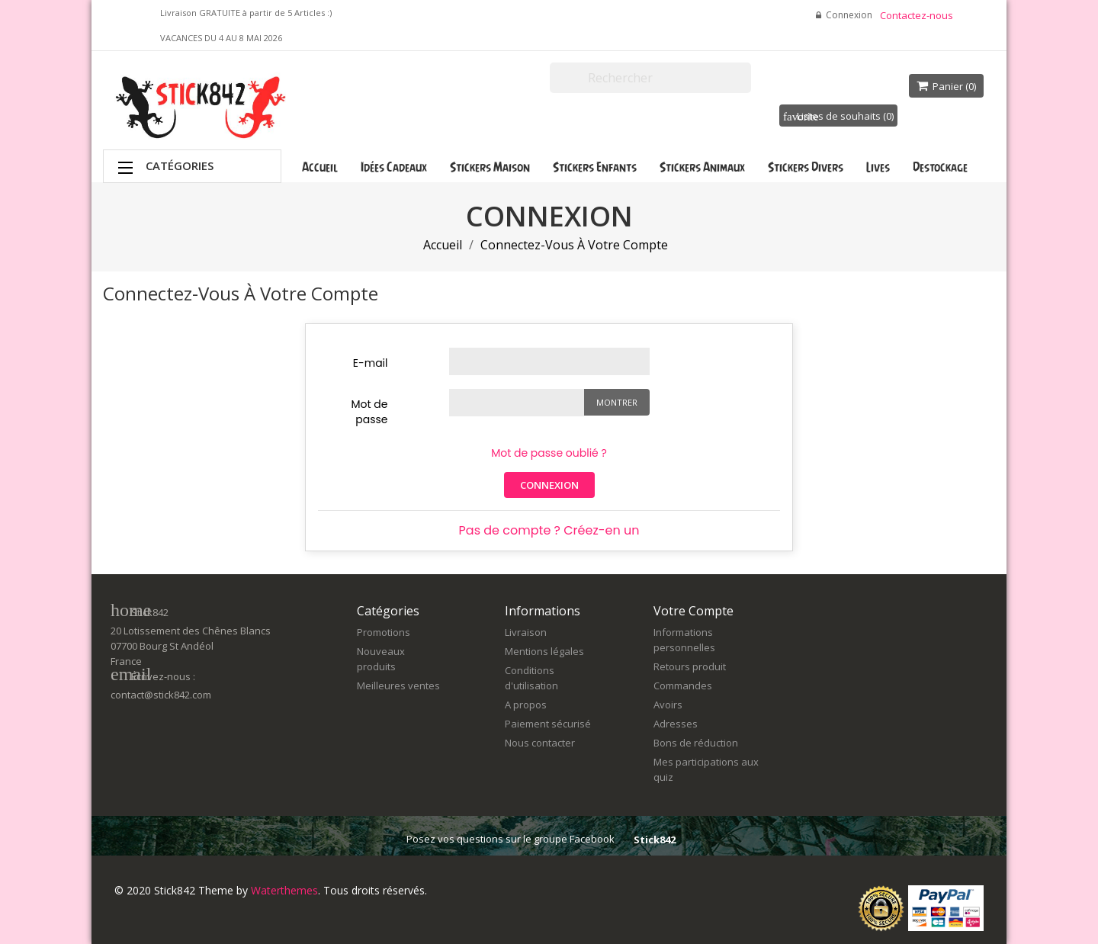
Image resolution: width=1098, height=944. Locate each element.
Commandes (682, 685)
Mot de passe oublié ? (549, 453)
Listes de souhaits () (838, 116)
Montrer (616, 402)
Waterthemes (283, 890)
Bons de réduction (695, 743)
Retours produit (689, 666)
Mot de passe (370, 412)
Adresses (675, 723)
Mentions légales (544, 651)
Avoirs (667, 704)
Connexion (549, 485)
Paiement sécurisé (548, 723)
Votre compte (693, 610)
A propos (526, 704)
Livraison (526, 632)
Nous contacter (540, 743)
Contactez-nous (916, 15)
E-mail (370, 363)
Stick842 (655, 839)
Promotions (383, 632)
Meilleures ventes (398, 685)
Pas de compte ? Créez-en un (549, 530)
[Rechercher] (650, 78)
